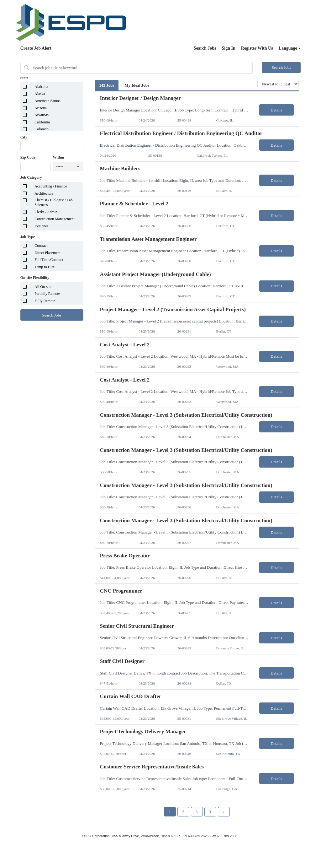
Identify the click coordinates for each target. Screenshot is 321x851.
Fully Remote (44, 301)
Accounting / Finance (50, 186)
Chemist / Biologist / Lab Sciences (53, 202)
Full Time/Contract (48, 259)
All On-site (42, 287)
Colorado (41, 129)
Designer (41, 226)
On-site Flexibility (34, 277)
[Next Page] (224, 811)
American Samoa (47, 101)
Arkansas (41, 115)
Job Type (27, 237)
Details (276, 110)
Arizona (40, 108)
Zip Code (27, 157)
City (23, 137)
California (42, 122)
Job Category (31, 177)
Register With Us (257, 48)
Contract (40, 245)
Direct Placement (47, 253)
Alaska (39, 94)
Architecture (43, 193)
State (24, 78)
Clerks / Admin (45, 212)
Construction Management (54, 219)
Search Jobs (205, 48)
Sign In (228, 48)
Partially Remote (47, 293)
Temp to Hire (44, 267)
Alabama (41, 86)
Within (58, 157)
